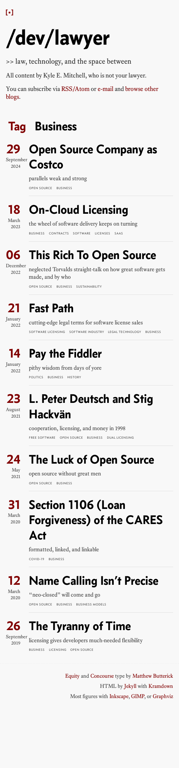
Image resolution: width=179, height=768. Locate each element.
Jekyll (130, 686)
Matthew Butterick (152, 675)
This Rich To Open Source (92, 254)
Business (64, 188)
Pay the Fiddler (65, 353)
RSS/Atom (75, 89)
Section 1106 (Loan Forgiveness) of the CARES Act (96, 520)
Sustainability (89, 286)
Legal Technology (124, 332)
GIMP (137, 696)
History (74, 377)
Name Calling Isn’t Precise (93, 580)
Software (81, 233)
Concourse (102, 675)
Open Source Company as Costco (93, 156)
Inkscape (119, 696)
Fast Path (51, 308)
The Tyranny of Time (80, 625)
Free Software (42, 437)
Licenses (102, 233)
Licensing (57, 649)
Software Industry (86, 332)
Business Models (91, 604)
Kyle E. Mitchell (64, 75)
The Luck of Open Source (91, 459)
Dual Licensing (120, 437)
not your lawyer (125, 75)
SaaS (118, 233)
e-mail (105, 89)
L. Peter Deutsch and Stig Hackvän (91, 406)
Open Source (40, 188)
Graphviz (163, 696)
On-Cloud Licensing (78, 209)
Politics (36, 377)
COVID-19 (36, 559)
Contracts (59, 233)
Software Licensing (47, 332)
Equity (72, 675)
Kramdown (161, 686)
